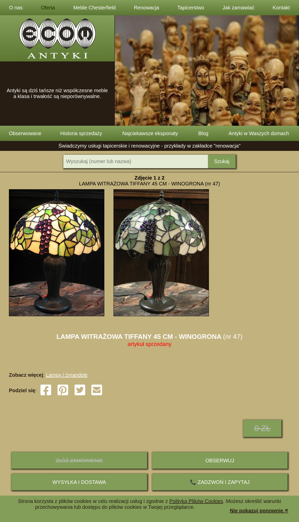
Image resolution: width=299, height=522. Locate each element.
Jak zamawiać (238, 7)
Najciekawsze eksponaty (150, 133)
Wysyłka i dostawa (79, 482)
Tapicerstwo (190, 7)
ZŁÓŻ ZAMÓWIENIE (79, 460)
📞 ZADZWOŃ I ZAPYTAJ (220, 482)
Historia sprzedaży (81, 133)
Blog (203, 133)
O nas (16, 7)
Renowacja (146, 7)
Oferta (48, 7)
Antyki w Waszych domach (259, 133)
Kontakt (281, 7)
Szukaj (221, 161)
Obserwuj (219, 460)
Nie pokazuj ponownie (259, 510)
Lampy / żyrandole (67, 375)
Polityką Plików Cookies (196, 501)
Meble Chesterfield (94, 7)
